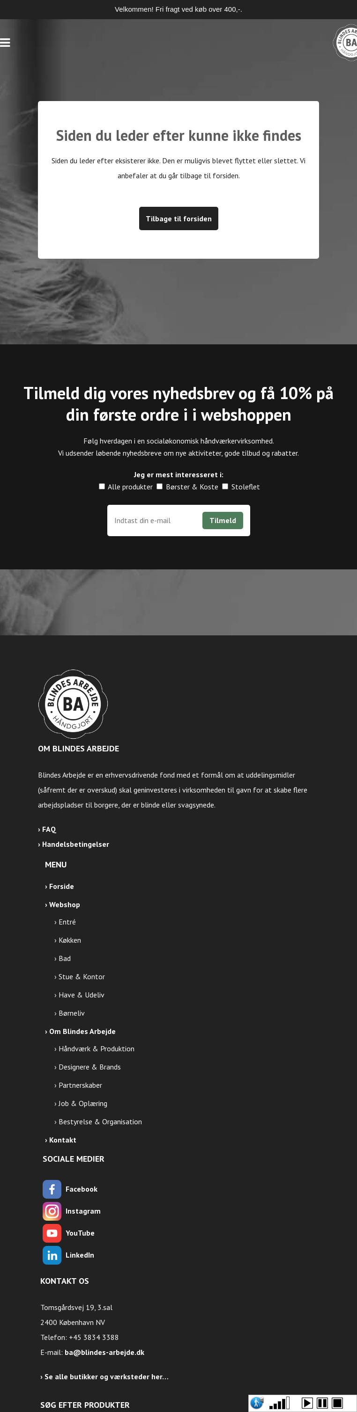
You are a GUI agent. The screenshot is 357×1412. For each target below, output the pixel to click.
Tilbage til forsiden (179, 218)
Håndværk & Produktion (96, 1048)
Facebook (81, 1189)
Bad (65, 958)
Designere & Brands (90, 1066)
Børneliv (72, 1013)
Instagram (83, 1210)
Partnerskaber (80, 1085)
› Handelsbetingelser (73, 844)
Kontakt (62, 1139)
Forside (61, 886)
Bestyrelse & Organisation (100, 1121)
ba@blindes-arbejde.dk (104, 1352)
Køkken (70, 940)
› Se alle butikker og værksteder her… (104, 1376)
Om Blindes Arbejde (82, 1031)
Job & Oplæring (83, 1103)
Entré (67, 921)
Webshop (64, 904)
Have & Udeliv (81, 994)
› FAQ (47, 829)
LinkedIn (80, 1254)
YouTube (80, 1232)
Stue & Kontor (82, 976)
